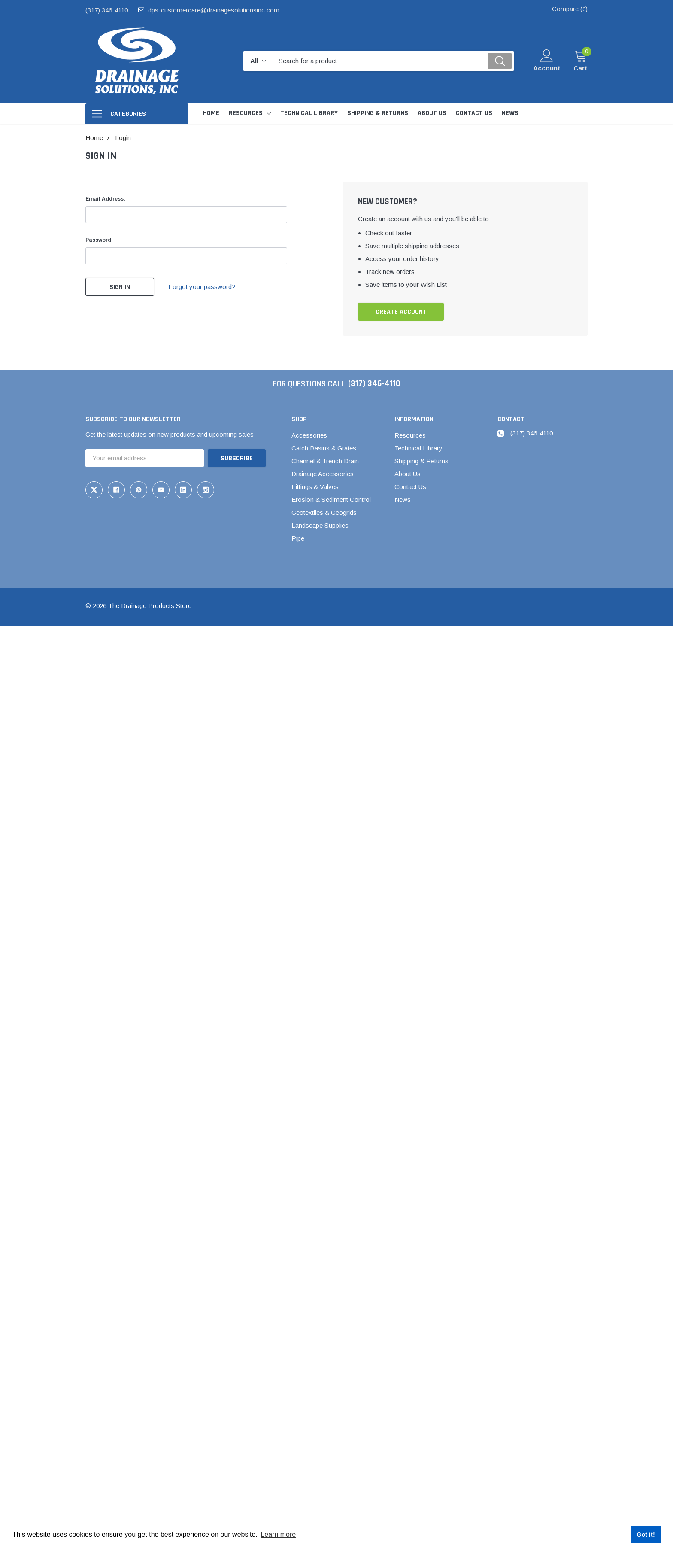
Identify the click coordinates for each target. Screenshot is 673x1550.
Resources (246, 113)
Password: (99, 240)
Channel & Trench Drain (325, 461)
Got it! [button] (646, 1534)
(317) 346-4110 (106, 10)
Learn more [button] (278, 1534)
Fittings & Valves (315, 486)
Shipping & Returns (421, 461)
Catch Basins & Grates (323, 448)
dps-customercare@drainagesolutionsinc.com (213, 10)
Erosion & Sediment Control (331, 499)
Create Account (401, 311)
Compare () (570, 8)
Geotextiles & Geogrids (324, 512)
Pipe (297, 538)
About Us (407, 473)
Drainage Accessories (322, 473)
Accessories (309, 435)
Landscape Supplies (320, 525)
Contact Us (410, 486)
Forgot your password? (202, 286)
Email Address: (105, 199)
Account (547, 68)
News (402, 499)
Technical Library (418, 448)
